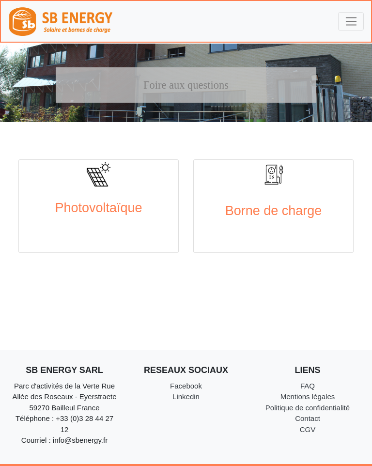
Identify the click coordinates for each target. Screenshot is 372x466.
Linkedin (186, 396)
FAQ (307, 386)
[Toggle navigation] (351, 21)
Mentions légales (307, 396)
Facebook (186, 386)
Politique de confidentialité (307, 408)
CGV (308, 429)
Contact (307, 418)
